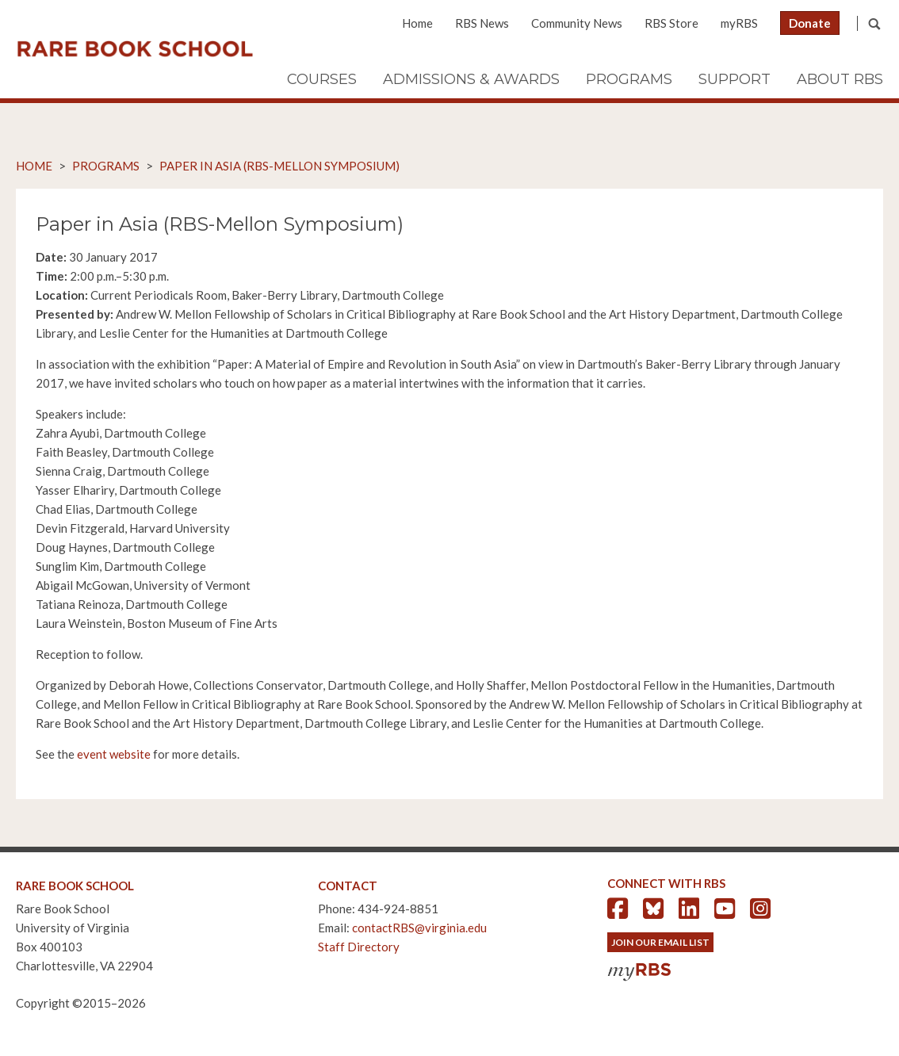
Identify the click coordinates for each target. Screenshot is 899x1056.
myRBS (739, 23)
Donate (810, 23)
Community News (576, 23)
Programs (629, 79)
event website (114, 754)
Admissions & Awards (471, 79)
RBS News (482, 23)
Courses (322, 79)
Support (734, 79)
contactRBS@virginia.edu (419, 927)
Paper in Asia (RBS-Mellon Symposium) (279, 166)
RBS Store (671, 23)
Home (417, 23)
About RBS (840, 79)
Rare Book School (135, 49)
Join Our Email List (660, 942)
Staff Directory (359, 946)
